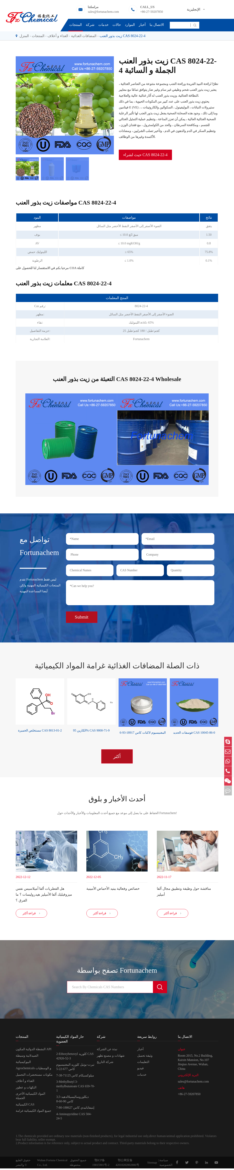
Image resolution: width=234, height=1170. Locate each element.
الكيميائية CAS (25, 1105)
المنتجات (75, 25)
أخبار (142, 25)
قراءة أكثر (31, 915)
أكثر (117, 754)
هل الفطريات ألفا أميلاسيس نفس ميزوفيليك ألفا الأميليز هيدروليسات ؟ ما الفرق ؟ (44, 894)
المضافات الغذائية (84, 36)
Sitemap (152, 1164)
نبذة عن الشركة (107, 1050)
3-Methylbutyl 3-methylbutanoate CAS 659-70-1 (75, 1088)
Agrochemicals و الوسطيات (33, 1069)
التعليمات (143, 1063)
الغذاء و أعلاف (58, 36)
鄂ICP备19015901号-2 (101, 1164)
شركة (90, 25)
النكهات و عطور (26, 1088)
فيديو (140, 1069)
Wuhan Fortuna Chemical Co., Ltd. (52, 1164)
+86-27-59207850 (151, 11)
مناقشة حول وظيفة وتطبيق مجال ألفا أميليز (184, 891)
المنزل (24, 36)
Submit (81, 615)
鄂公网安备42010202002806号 (127, 1164)
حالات (116, 25)
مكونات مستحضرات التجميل (34, 1076)
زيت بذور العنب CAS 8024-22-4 (122, 36)
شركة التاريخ (105, 1063)
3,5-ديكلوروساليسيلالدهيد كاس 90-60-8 (72, 1100)
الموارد (130, 25)
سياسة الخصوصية (165, 1164)
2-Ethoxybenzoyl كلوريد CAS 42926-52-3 (74, 1057)
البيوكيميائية (23, 1063)
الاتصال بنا (157, 25)
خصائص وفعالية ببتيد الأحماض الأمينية (113, 888)
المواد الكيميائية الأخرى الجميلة (30, 1097)
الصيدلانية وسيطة (27, 1057)
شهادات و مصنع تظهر (110, 1057)
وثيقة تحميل (145, 1057)
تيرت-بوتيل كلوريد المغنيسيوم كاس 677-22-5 (75, 1068)
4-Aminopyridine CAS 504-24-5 (73, 1117)
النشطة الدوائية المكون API (33, 1050)
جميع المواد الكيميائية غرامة (33, 1112)
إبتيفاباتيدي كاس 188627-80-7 (75, 1109)
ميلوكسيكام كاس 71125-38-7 (75, 1076)
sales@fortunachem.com (103, 11)
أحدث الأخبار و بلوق (117, 797)
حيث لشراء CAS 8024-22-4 (145, 155)
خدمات (103, 25)
